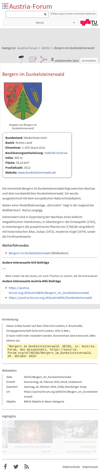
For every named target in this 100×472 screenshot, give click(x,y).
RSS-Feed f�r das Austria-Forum (26, 466)
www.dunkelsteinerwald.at (36, 172)
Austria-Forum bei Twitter (16, 466)
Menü (40, 22)
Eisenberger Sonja (76, 387)
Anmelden (89, 60)
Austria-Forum (30, 6)
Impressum (90, 467)
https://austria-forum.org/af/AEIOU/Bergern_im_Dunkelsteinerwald (49, 351)
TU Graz (89, 22)
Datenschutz (71, 467)
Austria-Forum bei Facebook (5, 466)
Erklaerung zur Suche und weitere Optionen (73, 13)
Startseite (5, 6)
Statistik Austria (55, 153)
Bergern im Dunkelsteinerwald (30, 253)
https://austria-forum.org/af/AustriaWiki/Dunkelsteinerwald (50, 298)
